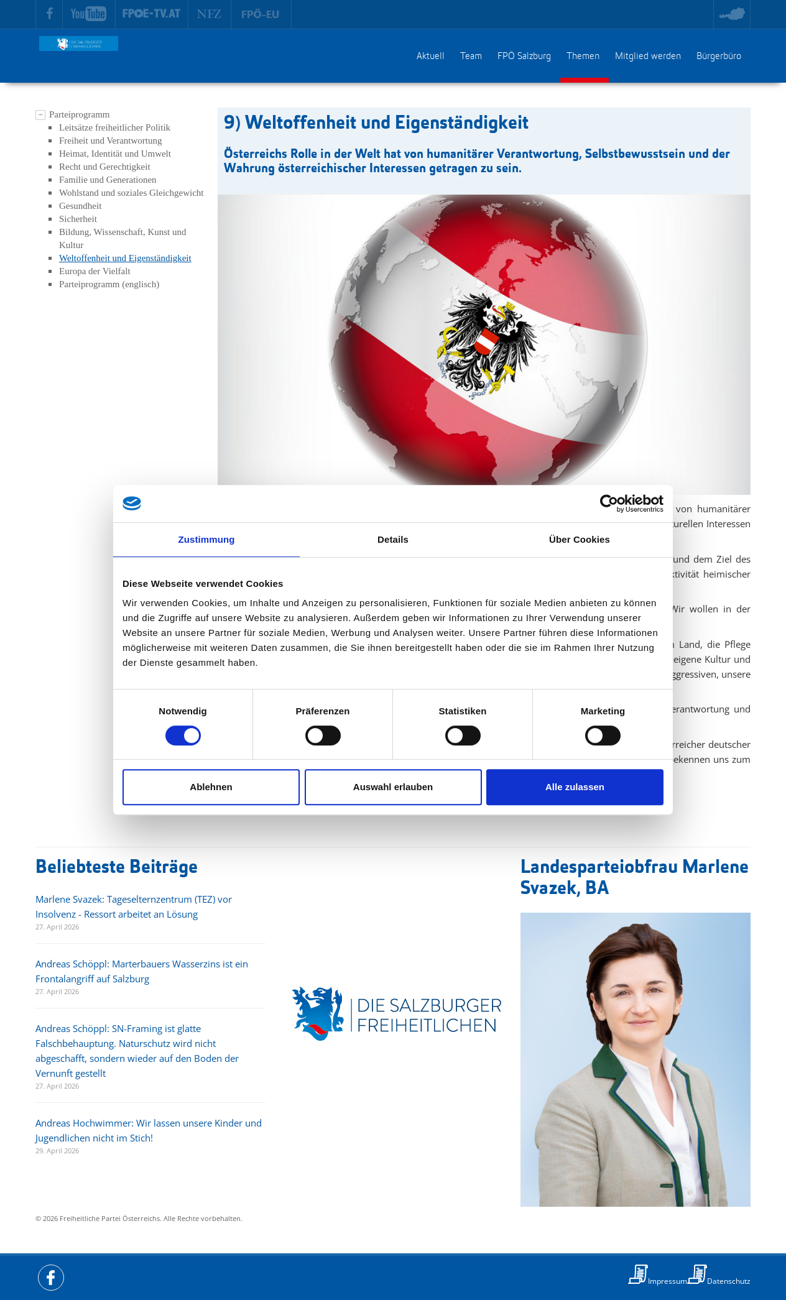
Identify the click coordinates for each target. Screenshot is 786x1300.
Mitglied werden (648, 57)
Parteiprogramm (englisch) (109, 284)
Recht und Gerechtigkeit (104, 167)
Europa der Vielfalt (95, 271)
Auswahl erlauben (393, 786)
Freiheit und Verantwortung (110, 140)
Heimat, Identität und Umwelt (115, 154)
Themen (582, 57)
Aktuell (431, 57)
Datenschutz (729, 1281)
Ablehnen (211, 786)
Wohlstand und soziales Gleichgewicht (131, 193)
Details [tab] (393, 539)
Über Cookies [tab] (579, 539)
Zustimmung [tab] (206, 539)
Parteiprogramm (79, 114)
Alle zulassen (574, 786)
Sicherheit (78, 219)
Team (471, 57)
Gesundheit (80, 206)
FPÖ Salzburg (524, 57)
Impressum (667, 1281)
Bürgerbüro (718, 57)
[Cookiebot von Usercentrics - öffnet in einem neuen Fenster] (609, 503)
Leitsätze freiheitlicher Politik (114, 127)
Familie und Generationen (108, 180)
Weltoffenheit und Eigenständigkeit (125, 258)
